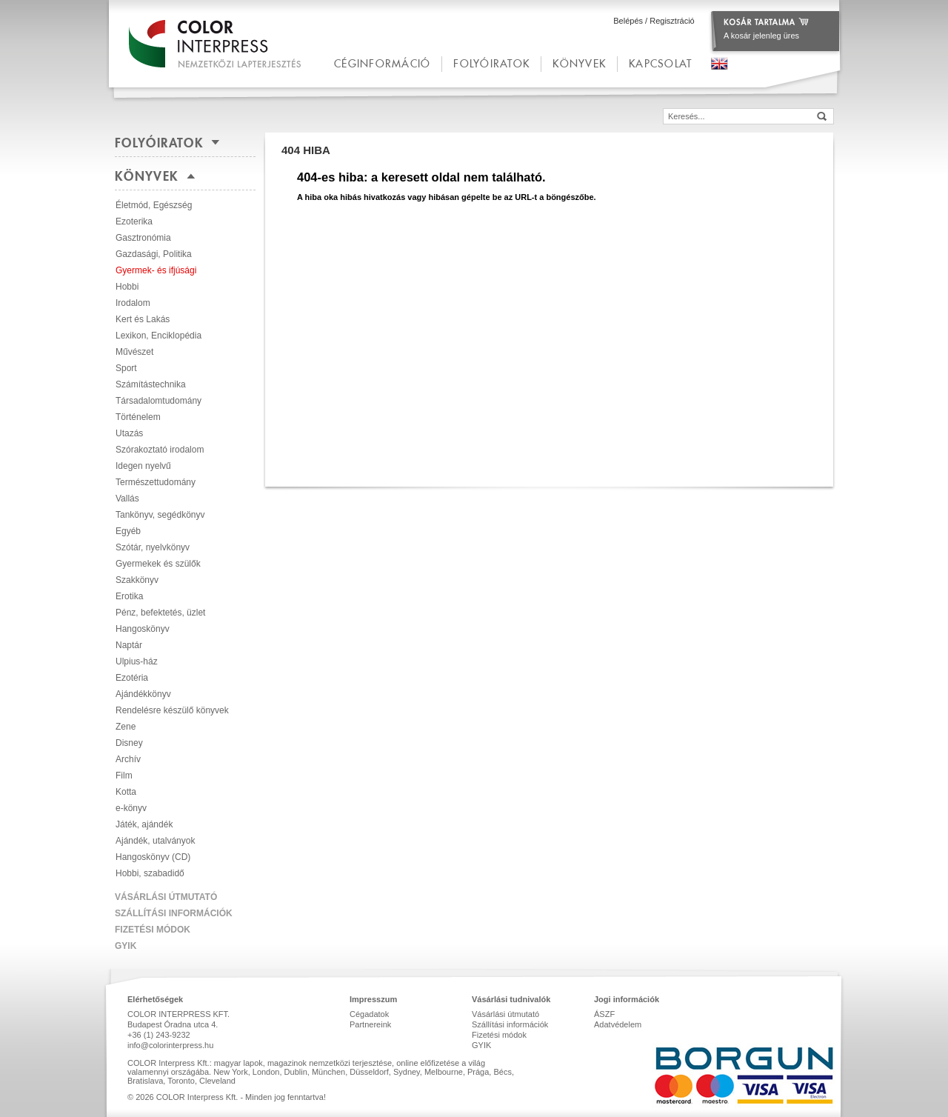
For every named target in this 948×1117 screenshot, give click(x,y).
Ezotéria (132, 678)
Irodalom (133, 303)
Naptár (129, 645)
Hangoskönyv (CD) (153, 857)
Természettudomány (156, 482)
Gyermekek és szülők (158, 563)
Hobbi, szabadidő (150, 873)
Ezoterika (134, 221)
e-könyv (131, 808)
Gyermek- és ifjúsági (156, 270)
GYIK (125, 946)
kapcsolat (660, 63)
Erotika (129, 596)
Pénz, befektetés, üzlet (160, 612)
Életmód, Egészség (154, 205)
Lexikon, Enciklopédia (158, 335)
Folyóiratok (491, 63)
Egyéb (128, 531)
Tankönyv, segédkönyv (160, 515)
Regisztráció (672, 20)
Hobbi (127, 286)
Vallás (127, 498)
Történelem (138, 417)
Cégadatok (369, 1014)
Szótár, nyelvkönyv (153, 547)
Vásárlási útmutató (166, 897)
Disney (129, 743)
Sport (126, 368)
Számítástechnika (151, 384)
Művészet (134, 352)
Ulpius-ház (137, 661)
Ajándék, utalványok (155, 841)
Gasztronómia (143, 238)
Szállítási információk (174, 913)
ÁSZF (604, 1014)
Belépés (628, 20)
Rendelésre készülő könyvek (172, 710)
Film (124, 775)
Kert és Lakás (143, 319)
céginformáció (382, 63)
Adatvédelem (617, 1024)
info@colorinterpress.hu (170, 1045)
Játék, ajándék (144, 824)
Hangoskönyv (143, 629)
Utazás (129, 433)
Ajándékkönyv (143, 694)
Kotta (126, 792)
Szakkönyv (137, 580)
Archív (128, 759)
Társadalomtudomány (158, 401)
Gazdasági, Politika (154, 254)
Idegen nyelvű (143, 466)
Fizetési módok (152, 929)
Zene (126, 726)
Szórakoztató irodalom (160, 449)
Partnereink (370, 1024)
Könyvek (579, 63)
